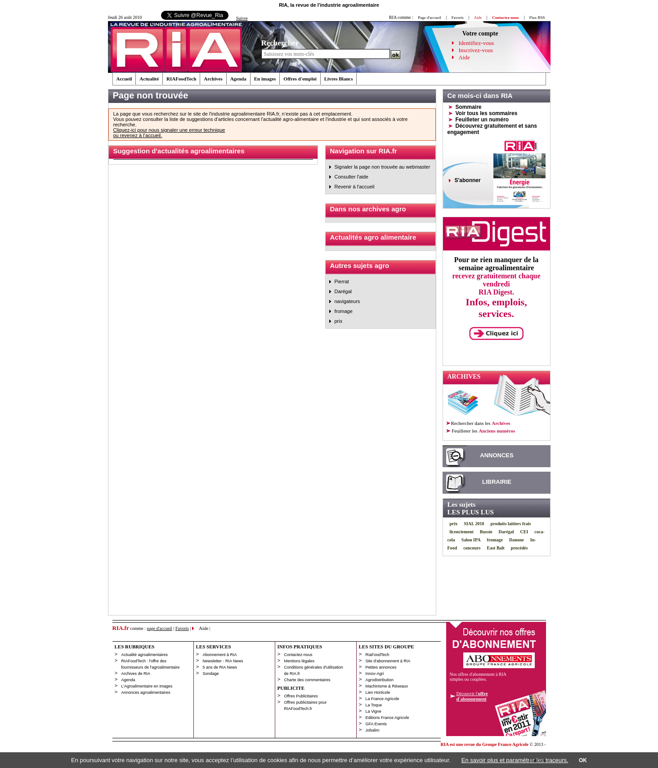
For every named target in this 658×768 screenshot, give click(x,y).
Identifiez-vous (476, 43)
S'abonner (468, 180)
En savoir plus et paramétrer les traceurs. (514, 760)
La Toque (374, 705)
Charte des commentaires (307, 680)
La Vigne (373, 711)
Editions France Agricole (387, 717)
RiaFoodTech (377, 654)
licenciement (462, 531)
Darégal (343, 291)
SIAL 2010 (474, 523)
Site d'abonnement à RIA (388, 661)
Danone (516, 539)
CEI (524, 531)
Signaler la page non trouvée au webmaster (382, 167)
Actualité (149, 78)
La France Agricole (382, 699)
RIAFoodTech (181, 78)
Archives (213, 78)
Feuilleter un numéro (482, 119)
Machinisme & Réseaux (387, 686)
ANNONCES (496, 455)
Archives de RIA (136, 673)
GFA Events (376, 724)
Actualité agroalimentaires (144, 654)
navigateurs (347, 301)
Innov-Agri (375, 673)
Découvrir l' (472, 696)
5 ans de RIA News (220, 667)
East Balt (496, 547)
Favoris (458, 17)
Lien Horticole (378, 692)
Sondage (211, 673)
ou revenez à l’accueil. (137, 135)
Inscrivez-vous (476, 50)
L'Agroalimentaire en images (147, 686)
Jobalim (373, 730)
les (483, 430)
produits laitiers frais (511, 523)
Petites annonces (381, 667)
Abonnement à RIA (220, 654)
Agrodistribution (380, 680)
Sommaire (469, 107)
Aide (464, 57)
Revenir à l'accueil (355, 186)
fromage (344, 311)
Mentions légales (299, 661)
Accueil (124, 78)
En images (265, 78)
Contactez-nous (298, 654)
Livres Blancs (338, 78)
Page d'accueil (429, 17)
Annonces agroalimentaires (145, 692)
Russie (486, 531)
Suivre (242, 18)
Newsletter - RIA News (223, 661)
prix (339, 321)
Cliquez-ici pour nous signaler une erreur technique (169, 130)
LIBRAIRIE (496, 481)
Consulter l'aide (351, 176)
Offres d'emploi (299, 78)
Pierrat (342, 281)
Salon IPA (471, 539)
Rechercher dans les (480, 423)
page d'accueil (159, 628)
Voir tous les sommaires (487, 113)
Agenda (238, 78)
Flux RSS (537, 17)
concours (471, 547)
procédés (519, 547)
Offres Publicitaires (301, 696)
